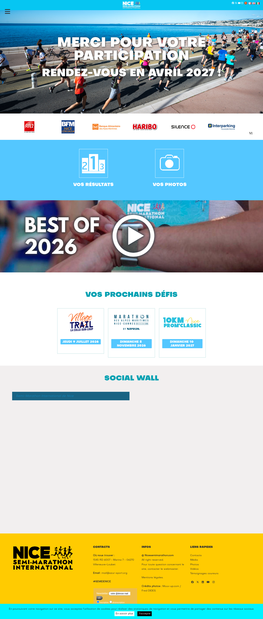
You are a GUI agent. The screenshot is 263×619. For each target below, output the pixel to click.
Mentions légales (152, 577)
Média (194, 560)
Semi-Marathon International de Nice (45, 396)
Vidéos (194, 569)
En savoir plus (124, 614)
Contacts (196, 555)
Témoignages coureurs (204, 573)
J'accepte (145, 614)
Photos (194, 564)
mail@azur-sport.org (114, 573)
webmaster (171, 569)
